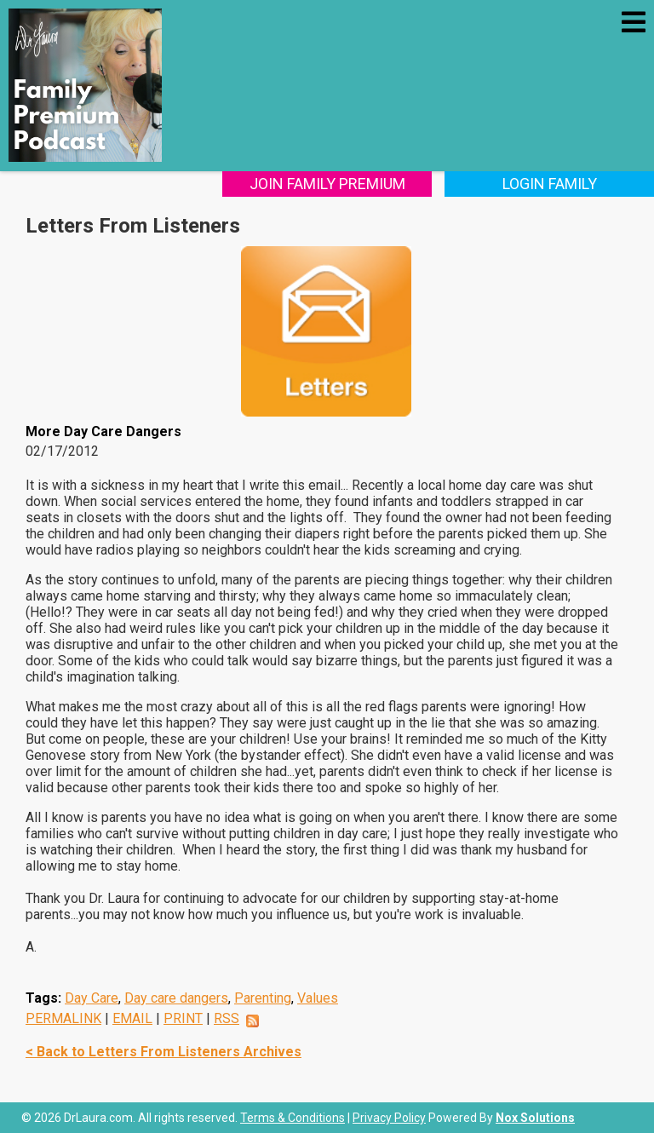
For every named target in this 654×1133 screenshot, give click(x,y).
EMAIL (132, 1018)
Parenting (262, 998)
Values (317, 998)
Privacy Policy (389, 1117)
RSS (226, 1018)
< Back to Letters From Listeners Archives (163, 1052)
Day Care (91, 998)
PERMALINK (63, 1018)
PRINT (183, 1018)
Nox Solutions (535, 1117)
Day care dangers (176, 998)
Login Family (549, 184)
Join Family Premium (327, 184)
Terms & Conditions (292, 1117)
